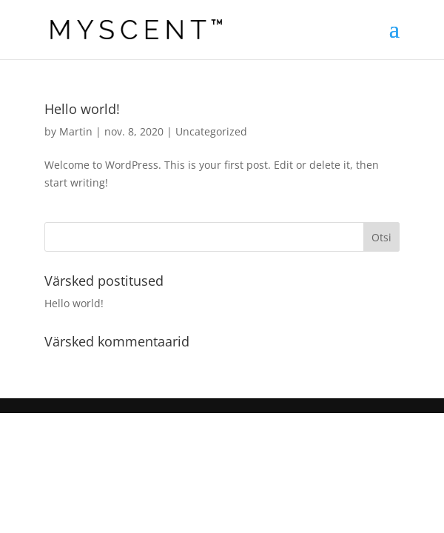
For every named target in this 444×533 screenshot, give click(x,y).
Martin (75, 131)
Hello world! (82, 109)
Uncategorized (211, 131)
